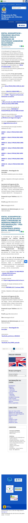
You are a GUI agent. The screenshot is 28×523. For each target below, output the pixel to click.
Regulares (11, 393)
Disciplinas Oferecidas (14, 403)
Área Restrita (11, 22)
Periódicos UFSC (13, 427)
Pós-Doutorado (13, 398)
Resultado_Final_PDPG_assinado (10, 349)
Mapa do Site (19, 4)
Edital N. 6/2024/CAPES (12, 94)
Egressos (11, 408)
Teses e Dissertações (14, 406)
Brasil (4, 1)
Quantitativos (12, 392)
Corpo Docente (12, 405)
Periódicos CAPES (13, 426)
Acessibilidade (3, 4)
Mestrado (11, 395)
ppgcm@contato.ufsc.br (10, 126)
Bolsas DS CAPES (13, 422)
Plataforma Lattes (13, 429)
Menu (22, 26)
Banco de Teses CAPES (14, 417)
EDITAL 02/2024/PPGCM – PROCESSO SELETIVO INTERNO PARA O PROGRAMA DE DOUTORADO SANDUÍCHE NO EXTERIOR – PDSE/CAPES (12, 40)
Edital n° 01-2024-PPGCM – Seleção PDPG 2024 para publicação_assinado (12, 279)
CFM (10, 423)
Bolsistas (11, 399)
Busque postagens (13, 380)
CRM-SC (11, 424)
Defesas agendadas (13, 409)
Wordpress (4, 518)
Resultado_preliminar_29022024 (11, 342)
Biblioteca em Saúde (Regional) (16, 420)
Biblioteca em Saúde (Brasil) (15, 419)
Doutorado (12, 396)
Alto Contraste (11, 4)
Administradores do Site (21, 22)
